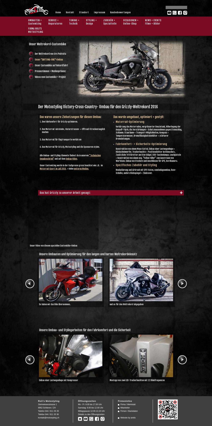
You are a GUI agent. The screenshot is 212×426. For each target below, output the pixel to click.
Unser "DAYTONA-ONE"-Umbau (49, 59)
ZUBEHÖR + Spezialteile (110, 22)
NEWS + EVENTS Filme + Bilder (153, 22)
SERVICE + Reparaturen (55, 22)
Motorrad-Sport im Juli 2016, (53, 168)
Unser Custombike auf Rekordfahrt (51, 65)
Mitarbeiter (125, 408)
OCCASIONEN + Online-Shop (130, 22)
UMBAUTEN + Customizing (35, 22)
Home (58, 12)
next (182, 284)
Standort (84, 12)
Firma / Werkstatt (127, 404)
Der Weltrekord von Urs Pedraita (50, 53)
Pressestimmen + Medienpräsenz (50, 71)
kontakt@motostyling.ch (48, 418)
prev (30, 284)
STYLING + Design (91, 22)
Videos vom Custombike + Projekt (50, 77)
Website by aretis (128, 418)
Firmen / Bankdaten (129, 411)
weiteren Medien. (81, 168)
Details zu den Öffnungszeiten (91, 414)
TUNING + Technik (74, 22)
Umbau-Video (71, 158)
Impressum (99, 12)
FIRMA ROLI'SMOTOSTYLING (35, 30)
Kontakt (70, 12)
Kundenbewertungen (120, 12)
